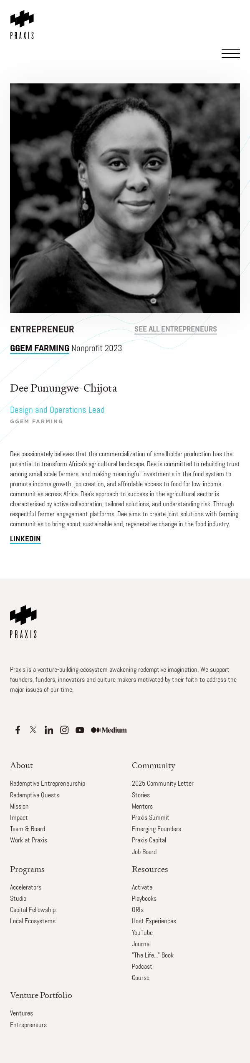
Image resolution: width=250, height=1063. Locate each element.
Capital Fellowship (33, 910)
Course (140, 978)
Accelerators (25, 888)
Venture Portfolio (41, 995)
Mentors (142, 807)
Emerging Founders (156, 829)
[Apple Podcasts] (17, 730)
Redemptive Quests (34, 795)
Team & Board (27, 829)
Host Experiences (154, 921)
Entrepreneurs (28, 1025)
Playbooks (144, 899)
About (21, 765)
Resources (150, 869)
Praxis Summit (150, 818)
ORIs (138, 910)
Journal (141, 944)
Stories (141, 795)
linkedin (25, 539)
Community (153, 765)
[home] (24, 19)
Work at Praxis (28, 840)
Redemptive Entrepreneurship (47, 784)
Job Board (144, 852)
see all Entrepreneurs (175, 330)
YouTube (142, 933)
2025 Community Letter (163, 784)
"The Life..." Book (153, 955)
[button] (232, 35)
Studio (18, 899)
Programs (27, 869)
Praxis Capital (149, 840)
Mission (19, 807)
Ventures (21, 1013)
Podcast (142, 967)
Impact (19, 818)
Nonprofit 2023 (66, 348)
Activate (142, 888)
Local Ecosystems (33, 921)
